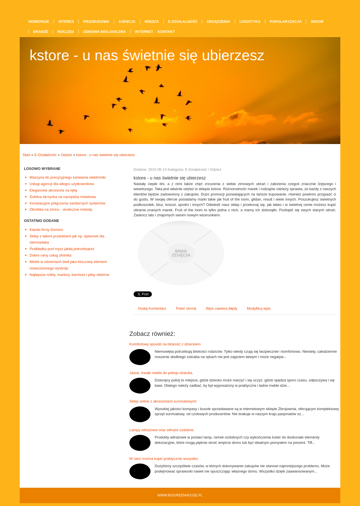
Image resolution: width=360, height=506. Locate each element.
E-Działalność (45, 155)
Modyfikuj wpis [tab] (259, 308)
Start (26, 155)
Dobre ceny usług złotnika (50, 255)
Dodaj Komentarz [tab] (152, 308)
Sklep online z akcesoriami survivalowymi (162, 401)
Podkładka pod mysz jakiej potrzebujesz (62, 249)
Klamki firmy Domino (46, 230)
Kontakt (166, 32)
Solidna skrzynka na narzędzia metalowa (63, 197)
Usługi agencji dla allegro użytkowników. (62, 184)
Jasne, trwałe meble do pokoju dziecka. (161, 373)
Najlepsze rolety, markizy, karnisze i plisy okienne (69, 275)
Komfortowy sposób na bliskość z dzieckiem (165, 344)
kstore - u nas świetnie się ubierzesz (105, 155)
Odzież (66, 155)
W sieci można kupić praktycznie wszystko (163, 458)
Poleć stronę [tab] (186, 308)
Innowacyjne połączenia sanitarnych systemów (67, 203)
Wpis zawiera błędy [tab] (221, 308)
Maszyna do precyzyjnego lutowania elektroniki (68, 177)
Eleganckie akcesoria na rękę (53, 190)
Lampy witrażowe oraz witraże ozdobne (161, 430)
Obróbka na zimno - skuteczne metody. (61, 209)
